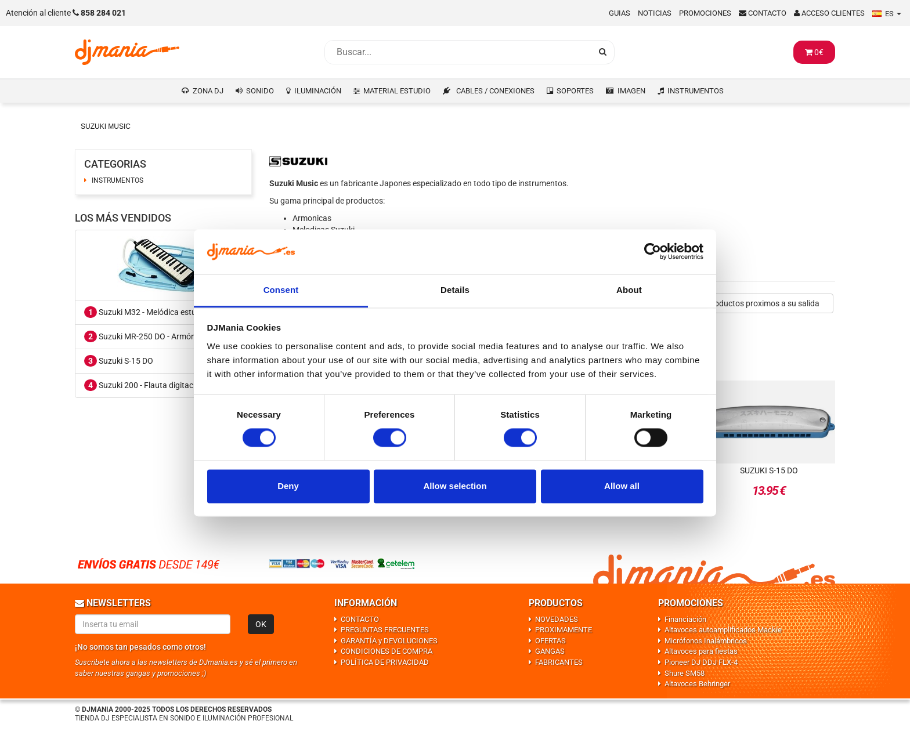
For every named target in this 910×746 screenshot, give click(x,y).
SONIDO (260, 90)
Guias (619, 13)
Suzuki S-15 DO (118, 360)
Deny (288, 486)
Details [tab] (455, 290)
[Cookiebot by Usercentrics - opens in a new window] (652, 251)
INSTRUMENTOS (695, 90)
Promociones (705, 13)
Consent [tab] (281, 290)
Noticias (654, 13)
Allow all (622, 486)
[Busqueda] (458, 52)
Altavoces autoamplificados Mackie (723, 629)
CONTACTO (360, 619)
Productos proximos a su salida (762, 303)
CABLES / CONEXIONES (495, 90)
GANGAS (550, 651)
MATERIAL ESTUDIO (397, 90)
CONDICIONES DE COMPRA (386, 651)
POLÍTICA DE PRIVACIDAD (385, 662)
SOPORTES (575, 90)
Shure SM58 (685, 673)
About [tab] (629, 290)
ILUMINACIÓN (317, 90)
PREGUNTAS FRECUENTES (385, 629)
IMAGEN (631, 90)
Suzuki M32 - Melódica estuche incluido (161, 312)
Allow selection (454, 486)
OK (260, 624)
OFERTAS (550, 640)
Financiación (685, 619)
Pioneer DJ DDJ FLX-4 (701, 662)
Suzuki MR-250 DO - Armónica (145, 336)
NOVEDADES (556, 619)
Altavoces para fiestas (701, 651)
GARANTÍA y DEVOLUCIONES (389, 640)
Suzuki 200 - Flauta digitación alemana (160, 385)
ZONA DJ (208, 90)
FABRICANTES (559, 662)
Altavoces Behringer (697, 683)
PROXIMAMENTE (563, 629)
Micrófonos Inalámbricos (706, 640)
